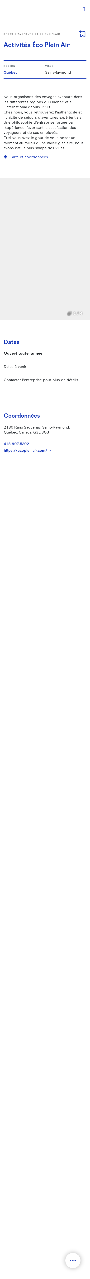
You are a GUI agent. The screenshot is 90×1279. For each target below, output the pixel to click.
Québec (10, 72)
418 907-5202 (16, 443)
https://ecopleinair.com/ (43, 450)
